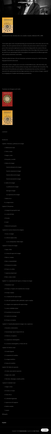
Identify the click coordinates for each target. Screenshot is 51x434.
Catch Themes (36, 431)
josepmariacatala (25, 2)
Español (4, 422)
